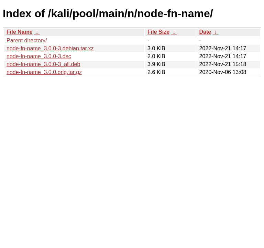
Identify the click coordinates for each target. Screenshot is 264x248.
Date (205, 32)
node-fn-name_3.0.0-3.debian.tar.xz (50, 48)
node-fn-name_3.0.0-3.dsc (39, 56)
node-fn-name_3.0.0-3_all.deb (43, 64)
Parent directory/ (27, 40)
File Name (20, 32)
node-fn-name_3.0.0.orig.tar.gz (44, 72)
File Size (158, 32)
